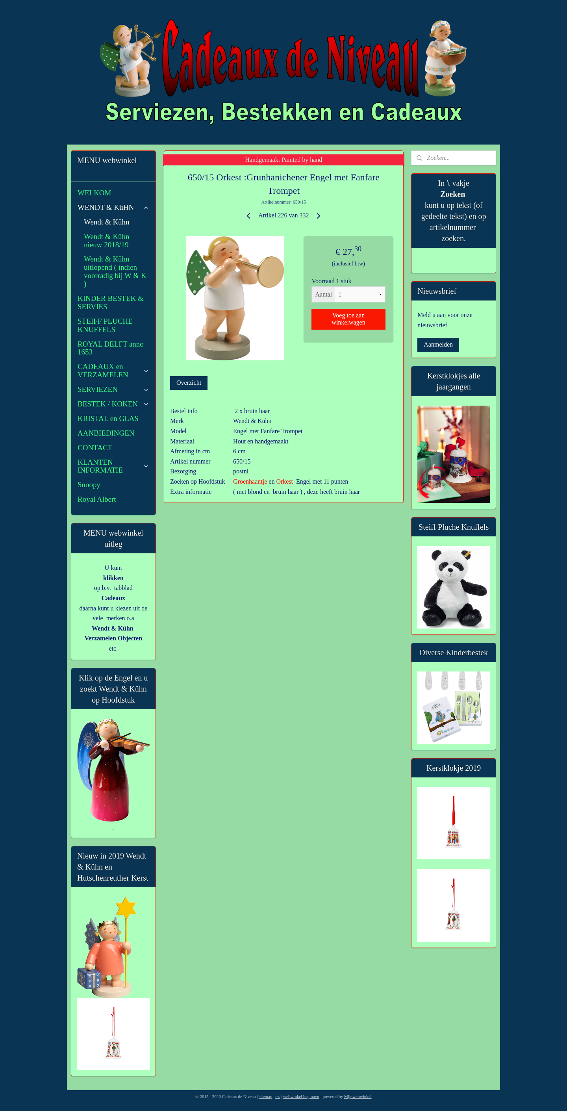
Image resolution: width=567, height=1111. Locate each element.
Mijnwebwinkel (358, 1096)
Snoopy (89, 484)
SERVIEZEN (113, 389)
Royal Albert (97, 499)
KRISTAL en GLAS (108, 418)
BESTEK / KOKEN (113, 404)
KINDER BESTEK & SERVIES (111, 302)
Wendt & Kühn (107, 222)
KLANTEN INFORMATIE (113, 466)
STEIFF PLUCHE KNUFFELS (105, 325)
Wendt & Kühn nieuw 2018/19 (107, 240)
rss (277, 1096)
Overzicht (188, 382)
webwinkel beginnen (301, 1096)
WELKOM (94, 193)
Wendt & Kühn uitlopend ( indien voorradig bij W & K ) (115, 271)
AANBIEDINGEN (106, 433)
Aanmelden (438, 344)
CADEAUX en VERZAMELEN (113, 370)
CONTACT (95, 447)
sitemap (265, 1096)
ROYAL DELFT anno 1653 (111, 348)
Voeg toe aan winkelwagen (348, 319)
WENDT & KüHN (113, 207)
